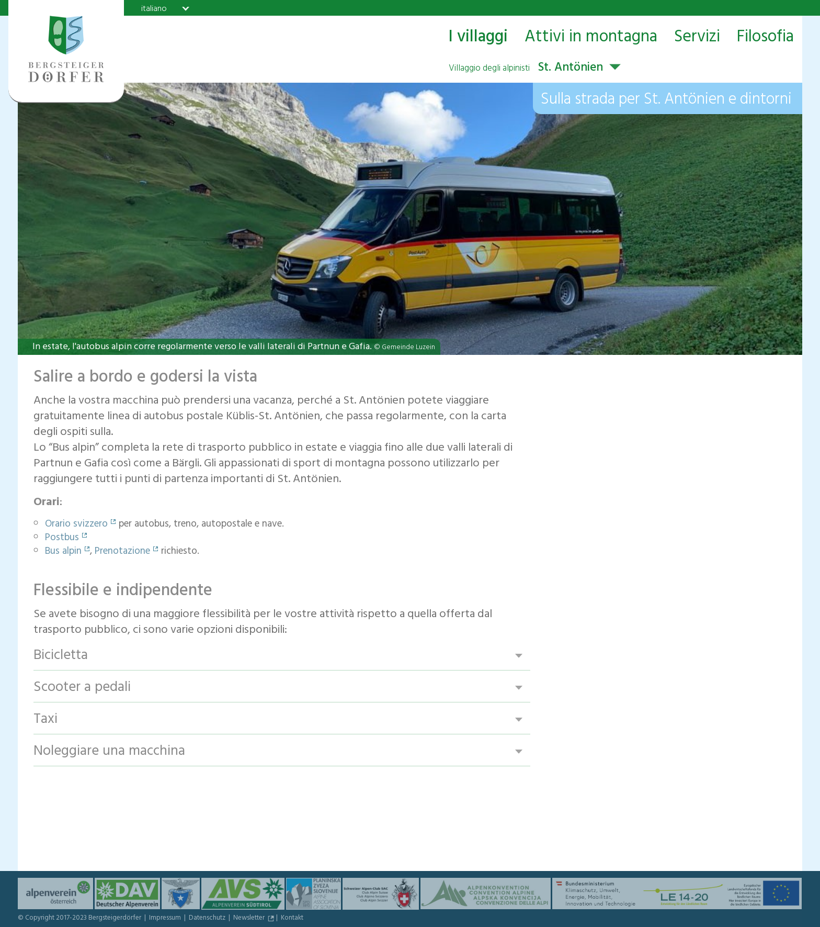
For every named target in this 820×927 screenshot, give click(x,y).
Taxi (45, 719)
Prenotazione (122, 552)
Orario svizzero (76, 525)
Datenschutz (208, 918)
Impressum (166, 918)
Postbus (62, 538)
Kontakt (292, 918)
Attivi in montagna (591, 37)
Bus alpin (63, 552)
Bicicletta (60, 655)
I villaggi (478, 37)
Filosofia (765, 37)
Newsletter (249, 918)
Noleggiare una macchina (109, 751)
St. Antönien (526, 68)
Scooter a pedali (82, 687)
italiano (154, 8)
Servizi (697, 37)
